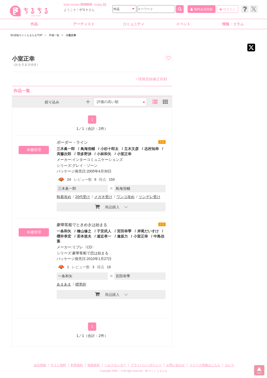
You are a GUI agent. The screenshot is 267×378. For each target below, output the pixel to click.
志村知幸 (151, 149)
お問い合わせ (175, 365)
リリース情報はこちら (204, 365)
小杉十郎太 (109, 149)
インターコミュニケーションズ (97, 160)
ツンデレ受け (149, 197)
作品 (34, 24)
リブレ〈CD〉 (83, 247)
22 (104, 4)
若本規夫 (84, 236)
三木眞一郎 (66, 149)
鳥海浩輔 (87, 149)
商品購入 (107, 206)
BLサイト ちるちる (156, 370)
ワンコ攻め (125, 197)
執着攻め (64, 197)
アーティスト (84, 24)
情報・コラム (233, 24)
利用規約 (77, 365)
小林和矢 (104, 154)
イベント (183, 24)
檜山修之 (84, 231)
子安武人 (104, 231)
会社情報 (40, 365)
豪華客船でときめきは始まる (82, 225)
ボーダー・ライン (72, 142)
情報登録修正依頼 (151, 79)
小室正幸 (124, 154)
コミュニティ (133, 24)
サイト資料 (58, 365)
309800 (86, 4)
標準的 (80, 284)
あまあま (64, 284)
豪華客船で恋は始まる (90, 253)
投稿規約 (93, 365)
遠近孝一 (104, 236)
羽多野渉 (84, 154)
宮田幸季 (124, 231)
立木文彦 (131, 149)
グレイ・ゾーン (85, 165)
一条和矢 (64, 231)
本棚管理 (34, 150)
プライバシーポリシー (146, 365)
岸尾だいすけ (148, 231)
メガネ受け (103, 197)
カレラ (229, 365)
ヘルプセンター (115, 365)
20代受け (82, 197)
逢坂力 (122, 236)
